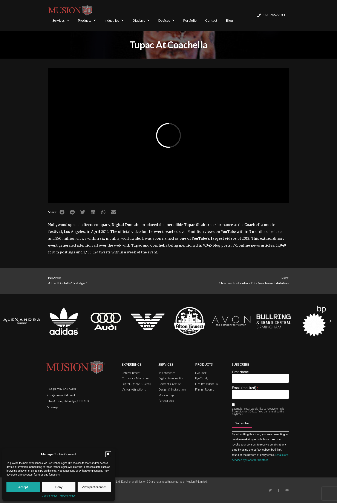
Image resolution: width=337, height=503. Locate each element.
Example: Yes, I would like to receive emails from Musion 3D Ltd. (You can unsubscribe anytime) (258, 412)
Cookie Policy (49, 495)
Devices (166, 20)
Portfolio (190, 20)
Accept (23, 487)
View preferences (94, 487)
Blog (229, 20)
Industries (114, 20)
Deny (59, 487)
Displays (141, 20)
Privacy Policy (67, 495)
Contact (211, 20)
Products (87, 20)
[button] (108, 454)
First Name (240, 372)
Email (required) (245, 388)
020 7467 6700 (274, 15)
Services (60, 20)
